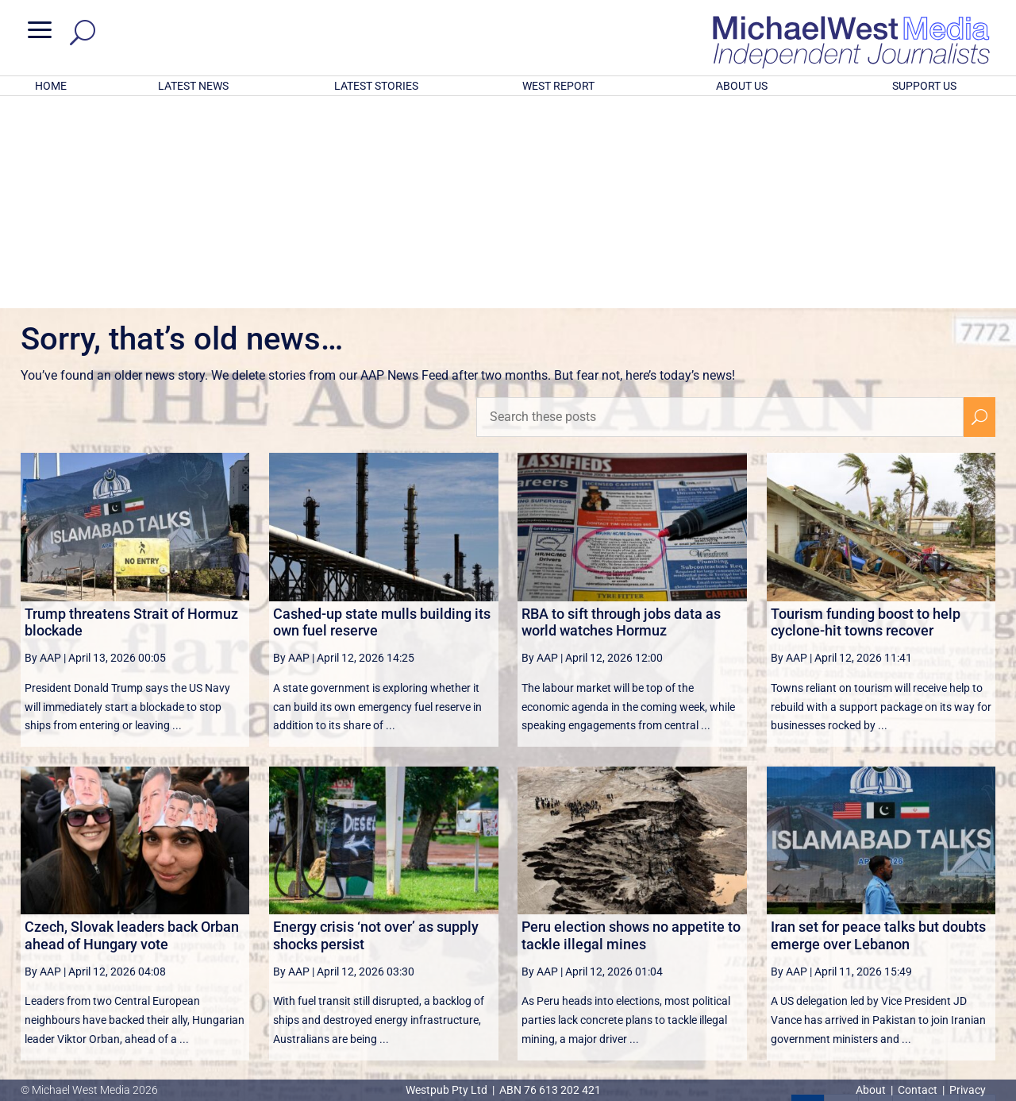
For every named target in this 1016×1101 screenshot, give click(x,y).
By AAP (43, 449)
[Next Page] (943, 903)
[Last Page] (978, 903)
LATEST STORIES (376, 85)
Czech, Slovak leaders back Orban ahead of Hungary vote (132, 727)
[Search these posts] (720, 209)
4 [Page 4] (909, 903)
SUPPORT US (924, 85)
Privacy (967, 1090)
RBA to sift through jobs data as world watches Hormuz (621, 414)
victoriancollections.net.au (569, 942)
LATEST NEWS (193, 85)
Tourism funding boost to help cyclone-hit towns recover (865, 414)
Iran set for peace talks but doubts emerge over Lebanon (878, 727)
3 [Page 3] (875, 903)
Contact (917, 1090)
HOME (51, 85)
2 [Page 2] (841, 903)
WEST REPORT (558, 85)
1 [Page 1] (808, 903)
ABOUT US (742, 85)
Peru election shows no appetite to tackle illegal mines (631, 727)
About (872, 1090)
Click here (573, 1025)
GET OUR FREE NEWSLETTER (508, 998)
